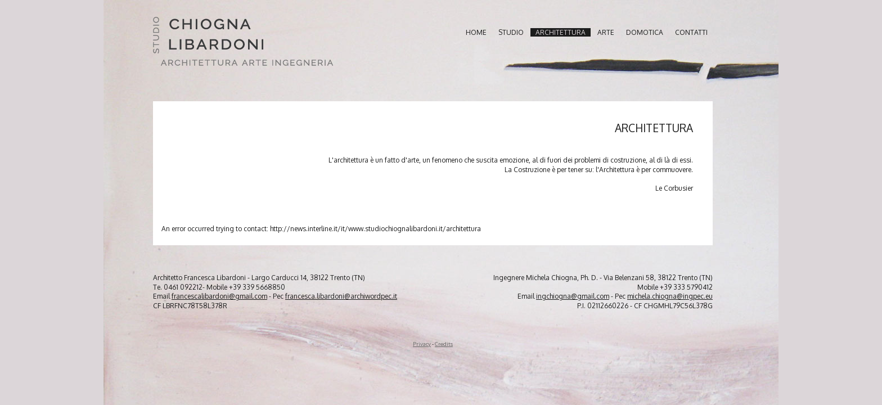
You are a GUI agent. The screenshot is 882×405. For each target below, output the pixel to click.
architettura (561, 32)
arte (605, 32)
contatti (691, 32)
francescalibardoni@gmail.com (219, 296)
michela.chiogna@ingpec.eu (670, 296)
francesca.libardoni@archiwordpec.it (341, 296)
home (476, 32)
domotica (644, 32)
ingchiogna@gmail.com (572, 296)
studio (511, 32)
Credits (444, 343)
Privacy (422, 343)
